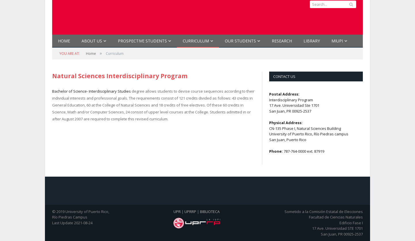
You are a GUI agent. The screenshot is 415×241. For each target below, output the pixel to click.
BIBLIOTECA (210, 211)
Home (64, 41)
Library (311, 41)
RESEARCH (282, 41)
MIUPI (337, 41)
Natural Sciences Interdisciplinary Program (120, 76)
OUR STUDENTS (240, 41)
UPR (177, 211)
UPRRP (190, 211)
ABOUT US (92, 41)
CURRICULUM (196, 41)
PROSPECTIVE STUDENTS (142, 41)
